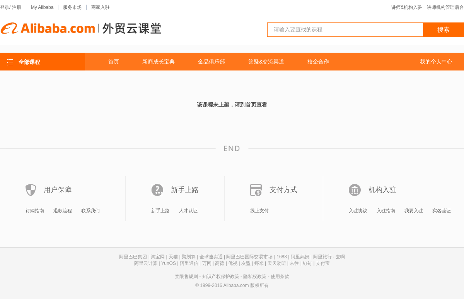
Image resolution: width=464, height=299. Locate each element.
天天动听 (277, 263)
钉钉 (307, 263)
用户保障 (58, 190)
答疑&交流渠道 (266, 61)
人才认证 (188, 210)
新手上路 (185, 190)
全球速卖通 (211, 256)
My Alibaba (42, 7)
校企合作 (318, 61)
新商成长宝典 (158, 61)
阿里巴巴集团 (133, 256)
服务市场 (72, 7)
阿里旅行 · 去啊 (329, 256)
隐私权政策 (254, 276)
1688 (281, 256)
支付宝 (323, 263)
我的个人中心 (436, 61)
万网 (207, 263)
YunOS (168, 263)
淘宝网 (158, 256)
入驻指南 (386, 210)
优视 (232, 263)
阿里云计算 (145, 263)
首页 (113, 61)
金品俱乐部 (211, 61)
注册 (16, 7)
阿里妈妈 (300, 256)
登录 (4, 7)
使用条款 (280, 276)
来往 (294, 263)
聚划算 (189, 256)
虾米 (259, 263)
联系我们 (90, 210)
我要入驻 (413, 210)
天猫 (173, 256)
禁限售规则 (186, 276)
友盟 (246, 263)
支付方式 (283, 190)
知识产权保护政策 (220, 276)
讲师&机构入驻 (406, 7)
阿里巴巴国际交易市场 (249, 256)
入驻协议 (358, 210)
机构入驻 (382, 190)
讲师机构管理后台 (445, 7)
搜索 (443, 29)
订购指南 (35, 210)
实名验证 (441, 210)
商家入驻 (100, 7)
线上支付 (259, 210)
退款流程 (62, 210)
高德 (219, 263)
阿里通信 (189, 263)
